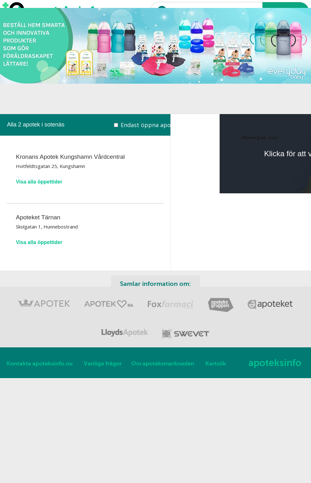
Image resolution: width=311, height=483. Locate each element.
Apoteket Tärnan (38, 217)
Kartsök (215, 363)
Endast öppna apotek (150, 125)
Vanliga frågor (103, 363)
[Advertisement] (81, 69)
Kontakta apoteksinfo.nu (39, 363)
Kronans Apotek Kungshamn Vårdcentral (70, 156)
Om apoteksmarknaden (162, 363)
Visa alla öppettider (39, 181)
